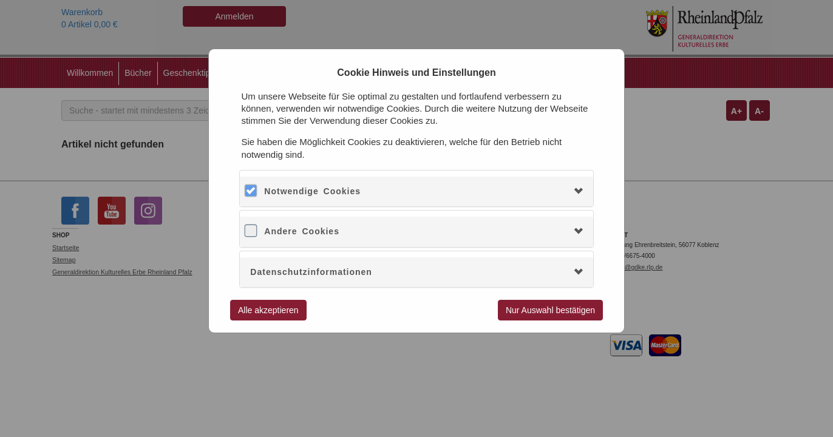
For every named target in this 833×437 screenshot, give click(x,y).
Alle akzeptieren (268, 310)
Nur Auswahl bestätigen (550, 310)
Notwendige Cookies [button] (312, 191)
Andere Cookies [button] (301, 231)
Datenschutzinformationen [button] (311, 272)
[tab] (416, 191)
